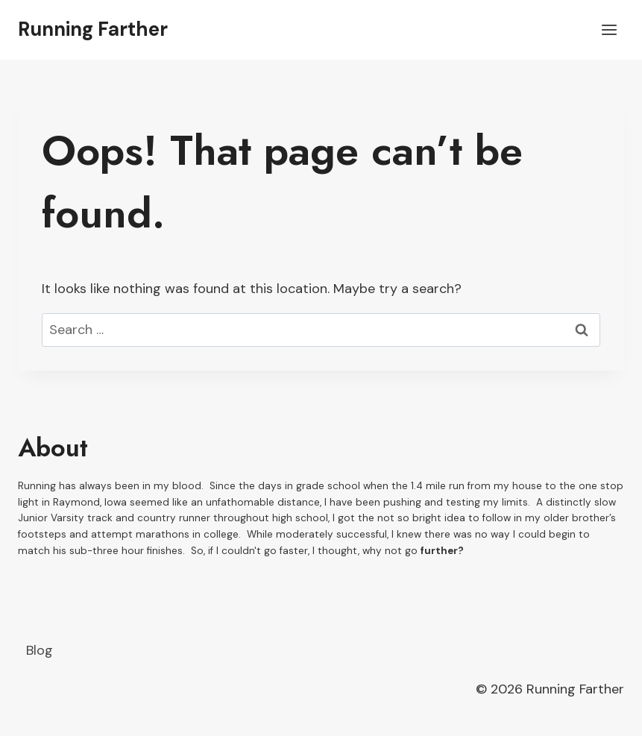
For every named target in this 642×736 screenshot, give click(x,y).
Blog (39, 650)
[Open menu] (609, 29)
